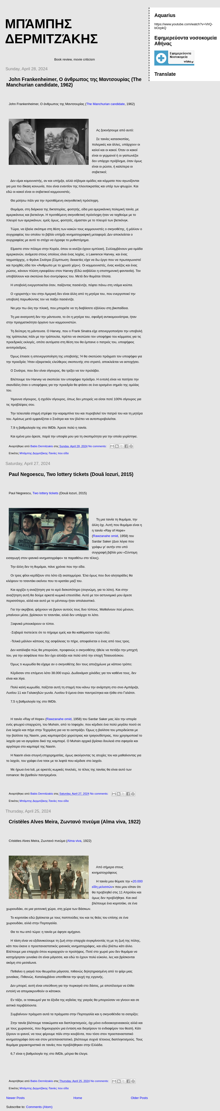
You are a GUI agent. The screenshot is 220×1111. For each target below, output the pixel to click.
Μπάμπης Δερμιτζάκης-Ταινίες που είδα (43, 453)
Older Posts (139, 1098)
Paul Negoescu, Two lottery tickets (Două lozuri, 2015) (71, 474)
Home (77, 1098)
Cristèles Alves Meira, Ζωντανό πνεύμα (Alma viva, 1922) (75, 821)
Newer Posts (15, 1098)
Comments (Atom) (39, 1107)
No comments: (97, 446)
